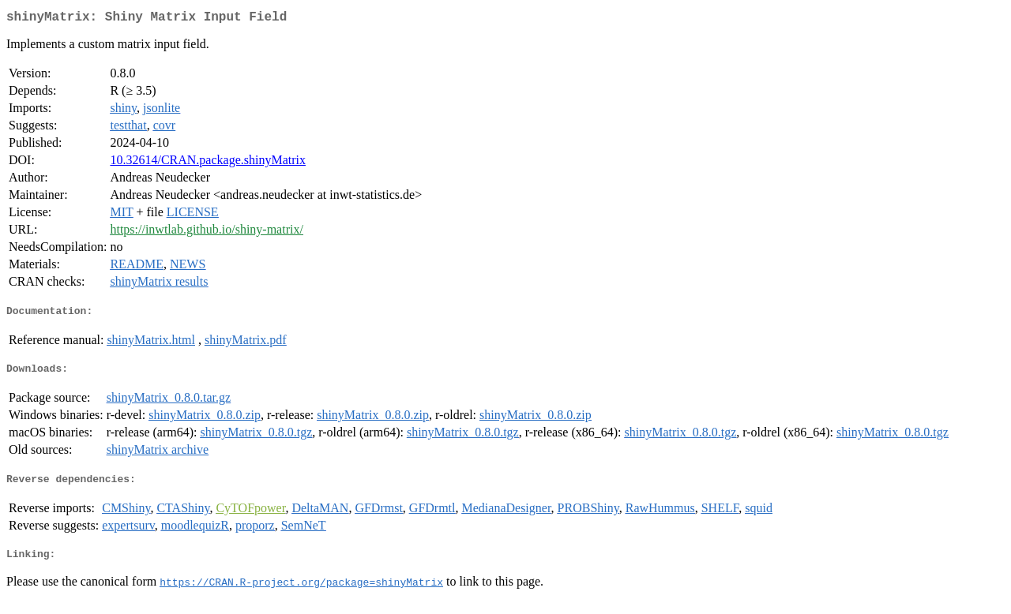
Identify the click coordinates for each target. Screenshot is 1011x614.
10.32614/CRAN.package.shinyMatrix (208, 163)
